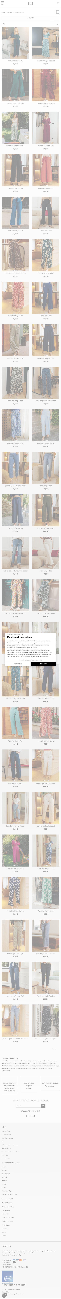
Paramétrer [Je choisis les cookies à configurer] (18, 664)
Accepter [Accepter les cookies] (43, 664)
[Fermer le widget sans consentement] (15, 634)
